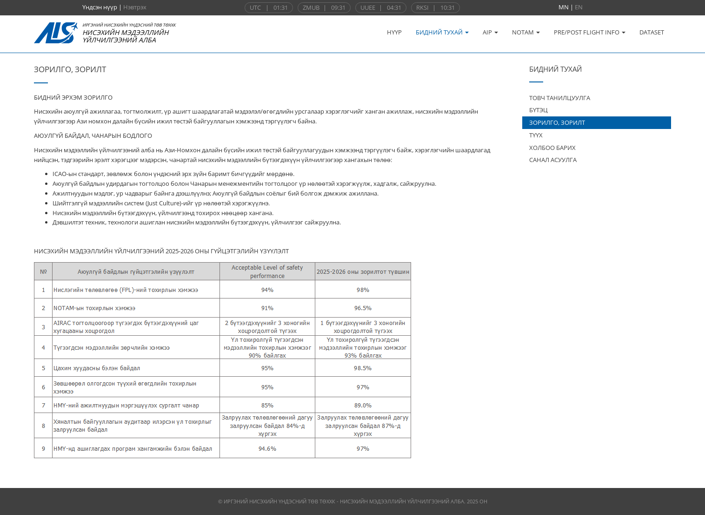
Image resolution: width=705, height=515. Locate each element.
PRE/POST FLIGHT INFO (589, 32)
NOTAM (526, 32)
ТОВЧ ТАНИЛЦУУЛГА (559, 98)
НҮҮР (394, 32)
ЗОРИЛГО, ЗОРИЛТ (557, 122)
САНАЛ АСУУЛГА (553, 160)
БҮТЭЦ (538, 110)
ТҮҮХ (536, 135)
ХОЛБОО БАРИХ (552, 147)
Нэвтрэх (134, 7)
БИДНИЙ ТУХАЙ (442, 32)
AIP (490, 32)
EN (579, 7)
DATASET (651, 32)
